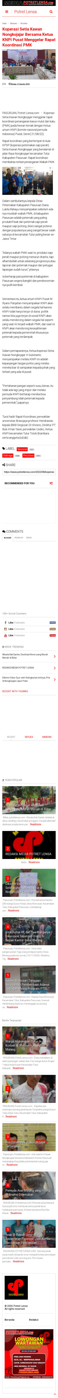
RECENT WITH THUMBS (15, 691)
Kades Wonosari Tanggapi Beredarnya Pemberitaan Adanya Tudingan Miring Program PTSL (27, 985)
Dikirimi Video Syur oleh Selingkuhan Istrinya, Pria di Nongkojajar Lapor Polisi (23, 888)
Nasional (13, 23)
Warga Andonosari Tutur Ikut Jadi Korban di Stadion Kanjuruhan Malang (28, 1045)
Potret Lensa (25, 11)
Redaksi (33, 1319)
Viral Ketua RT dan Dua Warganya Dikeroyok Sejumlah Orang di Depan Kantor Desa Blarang (27, 936)
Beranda (9, 1319)
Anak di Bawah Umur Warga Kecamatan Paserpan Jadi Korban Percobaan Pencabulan (28, 1239)
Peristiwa (24, 23)
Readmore (35, 824)
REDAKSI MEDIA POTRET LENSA (28, 854)
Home (4, 23)
